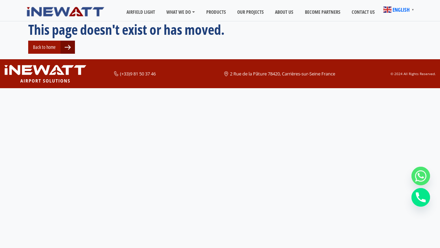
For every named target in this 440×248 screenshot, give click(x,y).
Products (216, 12)
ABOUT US (284, 12)
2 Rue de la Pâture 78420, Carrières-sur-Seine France (282, 74)
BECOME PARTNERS (322, 12)
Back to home (44, 47)
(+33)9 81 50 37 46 (138, 74)
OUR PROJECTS (250, 12)
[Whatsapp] (420, 176)
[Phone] (420, 197)
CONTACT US (363, 12)
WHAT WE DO (178, 12)
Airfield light (140, 12)
